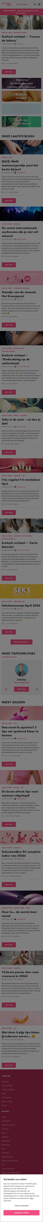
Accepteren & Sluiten (21, 1213)
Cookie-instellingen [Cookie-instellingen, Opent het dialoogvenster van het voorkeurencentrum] (22, 1206)
